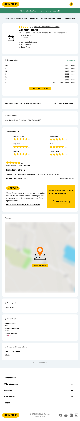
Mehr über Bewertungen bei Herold (23, 205)
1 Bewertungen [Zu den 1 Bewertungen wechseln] (39, 27)
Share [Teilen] (7, 355)
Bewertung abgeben (52, 27)
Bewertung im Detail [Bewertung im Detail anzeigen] (16, 178)
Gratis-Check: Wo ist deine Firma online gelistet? (40, 11)
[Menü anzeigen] (76, 4)
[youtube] (66, 415)
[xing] (76, 415)
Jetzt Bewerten (61, 202)
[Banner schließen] (77, 11)
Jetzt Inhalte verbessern (63, 103)
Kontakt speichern (12, 351)
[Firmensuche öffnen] (71, 4)
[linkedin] (71, 415)
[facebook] (60, 415)
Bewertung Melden (67, 178)
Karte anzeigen (40, 265)
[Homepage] (10, 4)
